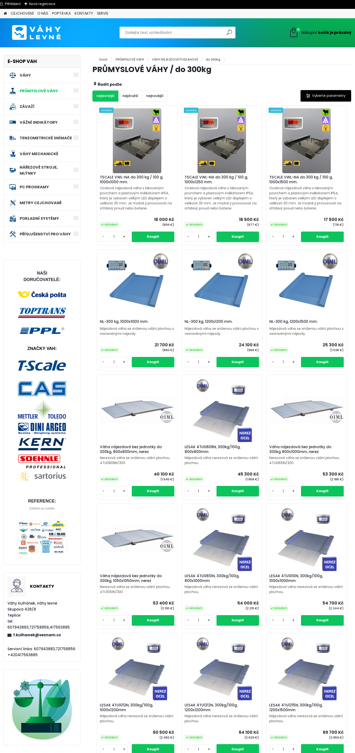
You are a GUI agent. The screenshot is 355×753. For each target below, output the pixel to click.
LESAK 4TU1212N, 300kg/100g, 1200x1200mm (221, 602)
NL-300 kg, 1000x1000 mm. (316, 185)
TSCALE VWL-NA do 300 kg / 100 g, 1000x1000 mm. (124, 179)
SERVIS (102, 13)
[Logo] (37, 33)
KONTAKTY (84, 13)
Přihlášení (13, 3)
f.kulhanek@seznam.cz (37, 635)
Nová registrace (42, 3)
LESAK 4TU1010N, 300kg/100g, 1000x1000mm (318, 469)
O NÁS (42, 13)
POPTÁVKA (61, 13)
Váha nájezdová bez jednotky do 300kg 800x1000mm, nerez (117, 470)
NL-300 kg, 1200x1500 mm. (186, 333)
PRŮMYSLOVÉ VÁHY (130, 59)
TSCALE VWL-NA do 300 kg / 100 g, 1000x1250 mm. (188, 179)
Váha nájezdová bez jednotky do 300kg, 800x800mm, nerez (246, 336)
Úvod (103, 59)
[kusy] (107, 246)
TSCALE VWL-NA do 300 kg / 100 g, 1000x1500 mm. (253, 179)
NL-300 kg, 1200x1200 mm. (122, 333)
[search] (230, 34)
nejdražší (130, 95)
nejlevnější (105, 95)
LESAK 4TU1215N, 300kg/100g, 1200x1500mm (286, 602)
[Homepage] (5, 13)
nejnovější (154, 95)
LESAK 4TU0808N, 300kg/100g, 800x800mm (315, 336)
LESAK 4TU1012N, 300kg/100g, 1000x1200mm (156, 602)
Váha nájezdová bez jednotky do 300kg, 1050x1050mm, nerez (181, 470)
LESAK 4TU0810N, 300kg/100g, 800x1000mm (251, 469)
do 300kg (213, 59)
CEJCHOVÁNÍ (22, 13)
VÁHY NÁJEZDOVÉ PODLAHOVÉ (175, 59)
